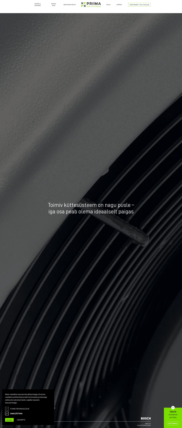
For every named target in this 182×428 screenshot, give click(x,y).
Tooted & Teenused (37, 4)
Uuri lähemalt (173, 423)
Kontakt (119, 4)
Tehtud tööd (53, 4)
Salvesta (9, 420)
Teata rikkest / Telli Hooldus (139, 4)
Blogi (108, 4)
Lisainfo (21, 419)
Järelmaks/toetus (69, 4)
